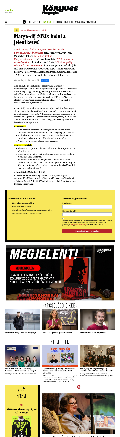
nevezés (42, 30)
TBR (30, 22)
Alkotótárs (37, 22)
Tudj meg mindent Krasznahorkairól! (92, 17)
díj (45, 30)
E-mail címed (67, 203)
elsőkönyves (28, 30)
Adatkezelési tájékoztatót (78, 224)
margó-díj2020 (36, 30)
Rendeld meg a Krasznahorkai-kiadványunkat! (81, 22)
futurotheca (58, 22)
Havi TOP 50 (47, 22)
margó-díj (22, 30)
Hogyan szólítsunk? (69, 211)
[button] (6, 22)
